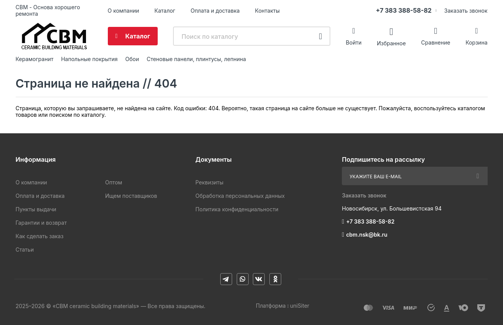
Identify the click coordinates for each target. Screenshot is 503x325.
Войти (353, 42)
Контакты (267, 10)
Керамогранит (35, 59)
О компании (123, 10)
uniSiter (299, 305)
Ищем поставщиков (131, 195)
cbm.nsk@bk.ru (366, 234)
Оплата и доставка (215, 10)
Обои (132, 59)
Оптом (113, 182)
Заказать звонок (466, 10)
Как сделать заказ (40, 236)
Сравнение (435, 42)
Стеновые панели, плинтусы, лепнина (196, 59)
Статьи (25, 249)
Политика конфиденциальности (236, 209)
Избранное (391, 43)
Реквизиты (209, 182)
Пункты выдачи (36, 209)
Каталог (164, 10)
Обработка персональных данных (240, 195)
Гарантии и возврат (41, 222)
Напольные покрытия (89, 59)
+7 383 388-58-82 (404, 10)
